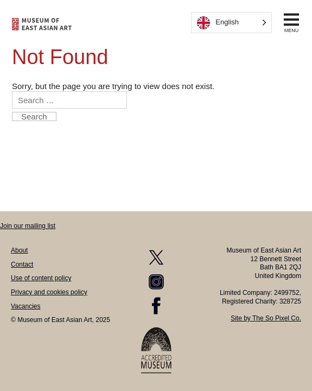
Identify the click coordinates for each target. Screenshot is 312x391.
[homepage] (42, 24)
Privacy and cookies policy (49, 292)
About (19, 250)
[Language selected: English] (231, 22)
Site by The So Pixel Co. (266, 318)
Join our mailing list (27, 226)
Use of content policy (41, 278)
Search (34, 116)
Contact (22, 264)
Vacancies (25, 306)
